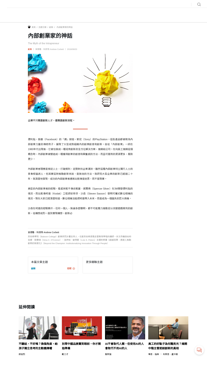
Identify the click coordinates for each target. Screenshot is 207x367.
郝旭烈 (22, 354)
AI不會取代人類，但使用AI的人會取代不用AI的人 (124, 346)
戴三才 (65, 354)
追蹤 (71, 268)
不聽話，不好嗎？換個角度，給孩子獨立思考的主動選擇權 (38, 346)
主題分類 (42, 27)
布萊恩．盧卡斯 (170, 354)
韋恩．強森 (153, 354)
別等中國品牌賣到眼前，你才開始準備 (81, 346)
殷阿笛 (108, 354)
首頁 (34, 27)
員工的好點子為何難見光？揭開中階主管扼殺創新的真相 (167, 346)
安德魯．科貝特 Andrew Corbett (49, 49)
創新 (51, 27)
